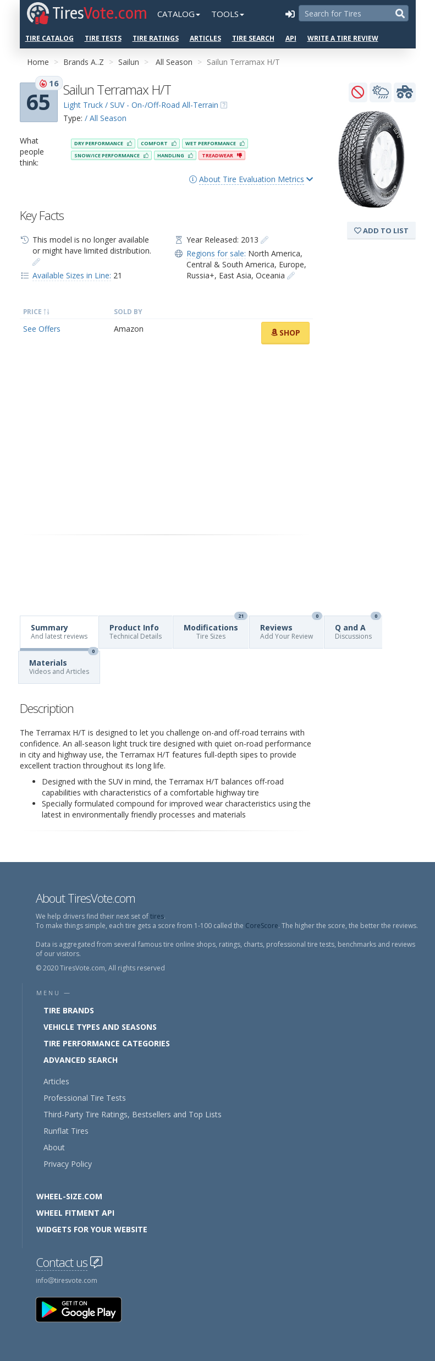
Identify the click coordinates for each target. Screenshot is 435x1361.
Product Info (135, 631)
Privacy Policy (67, 1164)
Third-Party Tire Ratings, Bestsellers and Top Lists (132, 1114)
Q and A (358, 628)
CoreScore (261, 925)
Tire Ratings (156, 38)
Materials (63, 663)
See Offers (41, 328)
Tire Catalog (49, 38)
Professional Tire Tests (84, 1098)
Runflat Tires (66, 1131)
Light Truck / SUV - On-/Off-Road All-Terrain (140, 105)
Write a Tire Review (342, 38)
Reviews (291, 628)
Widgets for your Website (91, 1229)
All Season (174, 62)
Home (38, 62)
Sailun (128, 62)
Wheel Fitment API (75, 1213)
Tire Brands (68, 1010)
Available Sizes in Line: (71, 275)
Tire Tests (103, 38)
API (290, 38)
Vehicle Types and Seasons (100, 1027)
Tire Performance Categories (106, 1043)
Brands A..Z (83, 62)
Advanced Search (80, 1060)
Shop (285, 332)
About (54, 1147)
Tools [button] (227, 13)
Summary (59, 631)
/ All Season (105, 118)
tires (157, 916)
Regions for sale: (216, 253)
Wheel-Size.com (69, 1196)
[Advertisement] (166, 440)
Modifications (215, 628)
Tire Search (253, 38)
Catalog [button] (178, 13)
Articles (205, 38)
